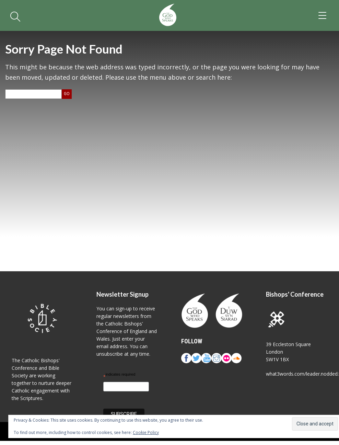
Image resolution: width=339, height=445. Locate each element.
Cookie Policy (146, 432)
